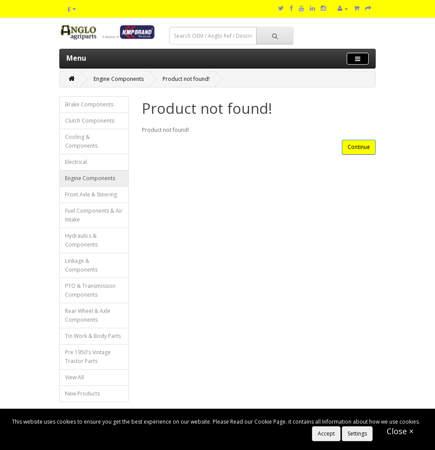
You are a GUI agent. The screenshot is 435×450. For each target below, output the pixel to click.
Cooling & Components (81, 141)
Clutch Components (89, 120)
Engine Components (119, 79)
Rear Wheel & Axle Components (87, 315)
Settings (357, 433)
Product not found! (186, 79)
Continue (359, 147)
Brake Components (89, 104)
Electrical (76, 162)
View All (74, 377)
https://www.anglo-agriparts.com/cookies (63, 430)
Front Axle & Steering (91, 194)
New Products (82, 393)
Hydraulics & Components (81, 240)
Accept (326, 433)
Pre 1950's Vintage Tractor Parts (88, 356)
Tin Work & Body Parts (93, 336)
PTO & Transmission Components (90, 290)
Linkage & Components (81, 265)
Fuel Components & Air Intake (94, 215)
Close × (400, 431)
